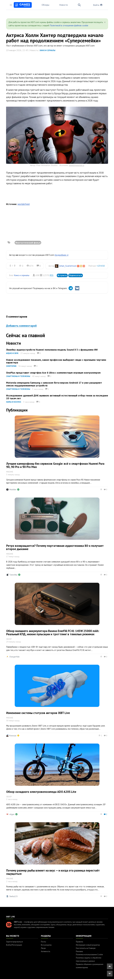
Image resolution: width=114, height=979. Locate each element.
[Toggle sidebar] (11, 5)
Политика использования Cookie (89, 954)
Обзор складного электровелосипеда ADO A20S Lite (41, 792)
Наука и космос (13, 402)
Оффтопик (11, 366)
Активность (45, 951)
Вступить (62, 275)
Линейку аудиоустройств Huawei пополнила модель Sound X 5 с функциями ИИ (52, 349)
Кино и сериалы (47, 50)
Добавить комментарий (21, 326)
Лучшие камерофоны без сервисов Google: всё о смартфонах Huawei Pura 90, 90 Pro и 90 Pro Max (55, 465)
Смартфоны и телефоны (18, 376)
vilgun (11, 814)
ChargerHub (14, 656)
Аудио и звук (12, 353)
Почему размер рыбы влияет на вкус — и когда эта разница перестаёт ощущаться (53, 872)
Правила (79, 941)
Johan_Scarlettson (67, 265)
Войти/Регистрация (14, 945)
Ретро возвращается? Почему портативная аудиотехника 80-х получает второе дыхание (55, 547)
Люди (43, 948)
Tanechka (13, 574)
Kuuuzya (12, 735)
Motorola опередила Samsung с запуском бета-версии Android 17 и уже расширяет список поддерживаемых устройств (54, 384)
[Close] (105, 22)
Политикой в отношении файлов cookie (69, 25)
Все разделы (46, 945)
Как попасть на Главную (86, 948)
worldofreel (24, 204)
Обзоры (45, 4)
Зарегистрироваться (14, 941)
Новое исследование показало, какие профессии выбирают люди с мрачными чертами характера (56, 361)
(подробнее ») (61, 254)
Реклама (79, 951)
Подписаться (75, 275)
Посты (43, 941)
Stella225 (13, 896)
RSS (51, 275)
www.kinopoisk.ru (76, 165)
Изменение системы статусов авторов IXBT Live (38, 713)
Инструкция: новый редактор (88, 945)
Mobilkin (12, 489)
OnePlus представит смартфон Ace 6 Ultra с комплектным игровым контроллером (53, 372)
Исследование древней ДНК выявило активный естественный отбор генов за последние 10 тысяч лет (57, 397)
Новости (63, 4)
